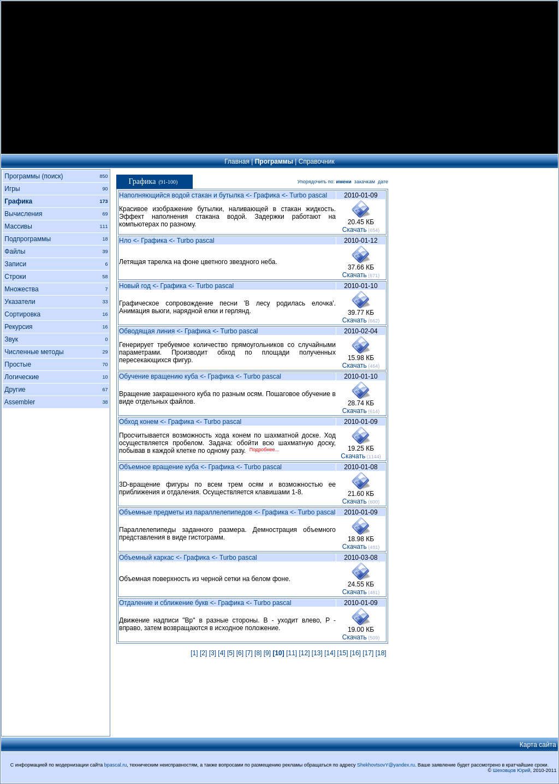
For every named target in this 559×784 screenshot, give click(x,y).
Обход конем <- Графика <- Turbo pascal (180, 422)
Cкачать (354, 230)
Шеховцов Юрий (512, 770)
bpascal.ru (115, 765)
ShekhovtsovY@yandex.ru (386, 765)
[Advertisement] (279, 77)
